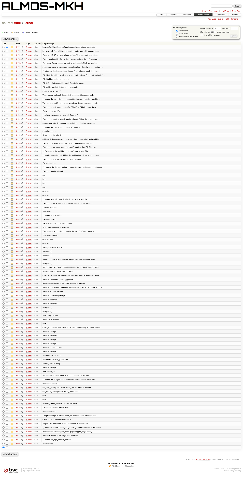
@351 (18, 366)
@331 (18, 399)
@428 (18, 188)
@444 (18, 140)
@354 (18, 354)
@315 (18, 435)
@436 (18, 168)
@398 (18, 249)
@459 (18, 99)
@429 (18, 184)
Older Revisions (232, 19)
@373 (18, 318)
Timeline (173, 15)
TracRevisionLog (202, 463)
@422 (18, 196)
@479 (18, 51)
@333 (18, 391)
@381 (18, 285)
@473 (18, 55)
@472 (18, 59)
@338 (18, 378)
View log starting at (211, 28)
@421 (18, 200)
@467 (18, 75)
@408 (18, 225)
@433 (18, 176)
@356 (18, 346)
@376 (18, 306)
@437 (18, 164)
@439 (18, 156)
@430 (18, 180)
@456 (18, 107)
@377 (18, 302)
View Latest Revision (215, 19)
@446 (18, 132)
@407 (18, 229)
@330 (18, 403)
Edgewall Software (33, 474)
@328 (18, 407)
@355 (18, 350)
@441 (18, 148)
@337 (18, 382)
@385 (18, 281)
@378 (18, 297)
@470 (18, 67)
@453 (18, 115)
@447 (18, 128)
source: (7, 23)
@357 (18, 342)
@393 (18, 265)
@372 (18, 322)
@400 (18, 241)
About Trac (236, 11)
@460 (18, 95)
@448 (18, 124)
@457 (18, 103)
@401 (18, 237)
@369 (18, 326)
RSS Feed (116, 470)
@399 (18, 245)
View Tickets (220, 15)
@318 (18, 427)
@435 (18, 172)
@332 (18, 395)
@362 (18, 338)
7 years (29, 47)
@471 (18, 63)
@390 (18, 269)
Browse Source (203, 15)
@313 (18, 439)
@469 (18, 71)
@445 (18, 136)
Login (204, 11)
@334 (18, 386)
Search (235, 15)
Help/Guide (225, 11)
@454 (18, 111)
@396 (18, 253)
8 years (29, 140)
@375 (18, 310)
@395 (18, 257)
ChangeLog (129, 470)
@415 (18, 213)
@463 (18, 83)
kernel (28, 23)
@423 (18, 192)
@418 (18, 204)
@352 (18, 362)
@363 (18, 334)
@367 (18, 330)
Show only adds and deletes (187, 36)
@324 (18, 419)
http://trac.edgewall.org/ (232, 474)
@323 (18, 423)
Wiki (161, 15)
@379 (18, 293)
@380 (18, 289)
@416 (18, 208)
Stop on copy (182, 31)
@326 (18, 411)
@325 (18, 415)
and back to (230, 28)
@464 (18, 79)
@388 (18, 277)
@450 (18, 119)
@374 (18, 314)
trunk (18, 23)
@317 (18, 431)
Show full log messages (210, 35)
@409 (18, 221)
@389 (18, 273)
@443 (18, 144)
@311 (18, 443)
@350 (18, 370)
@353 (18, 358)
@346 (18, 374)
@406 (18, 233)
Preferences (213, 11)
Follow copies (182, 34)
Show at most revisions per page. (215, 32)
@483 (18, 47)
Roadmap (187, 15)
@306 (18, 447)
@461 (18, 91)
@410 (18, 217)
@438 (18, 160)
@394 (18, 261)
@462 (18, 87)
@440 (18, 152)
